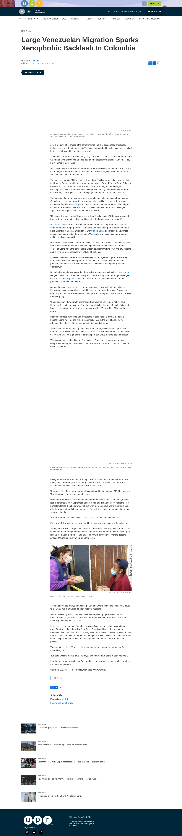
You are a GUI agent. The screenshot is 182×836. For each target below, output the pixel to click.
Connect (115, 24)
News (63, 24)
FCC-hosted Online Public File (80, 822)
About (90, 24)
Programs (76, 24)
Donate (157, 6)
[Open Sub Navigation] (68, 24)
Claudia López (97, 236)
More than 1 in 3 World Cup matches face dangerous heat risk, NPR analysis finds (71, 767)
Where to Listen (50, 24)
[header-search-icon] (145, 6)
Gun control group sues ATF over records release (58, 733)
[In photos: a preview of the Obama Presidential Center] (28, 802)
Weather (129, 24)
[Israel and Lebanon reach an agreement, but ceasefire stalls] (28, 751)
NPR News (26, 36)
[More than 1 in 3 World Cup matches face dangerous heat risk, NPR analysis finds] (28, 768)
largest (127, 277)
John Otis (34, 66)
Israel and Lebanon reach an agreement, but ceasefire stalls (62, 750)
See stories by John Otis (61, 708)
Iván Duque (75, 209)
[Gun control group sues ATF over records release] (28, 734)
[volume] (29, 16)
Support (102, 24)
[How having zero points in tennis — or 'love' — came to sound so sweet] (28, 785)
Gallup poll (69, 284)
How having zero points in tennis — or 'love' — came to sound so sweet (67, 784)
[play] (22, 17)
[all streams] (154, 16)
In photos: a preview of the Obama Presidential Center (60, 801)
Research (54, 230)
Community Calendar (149, 24)
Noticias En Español (29, 24)
